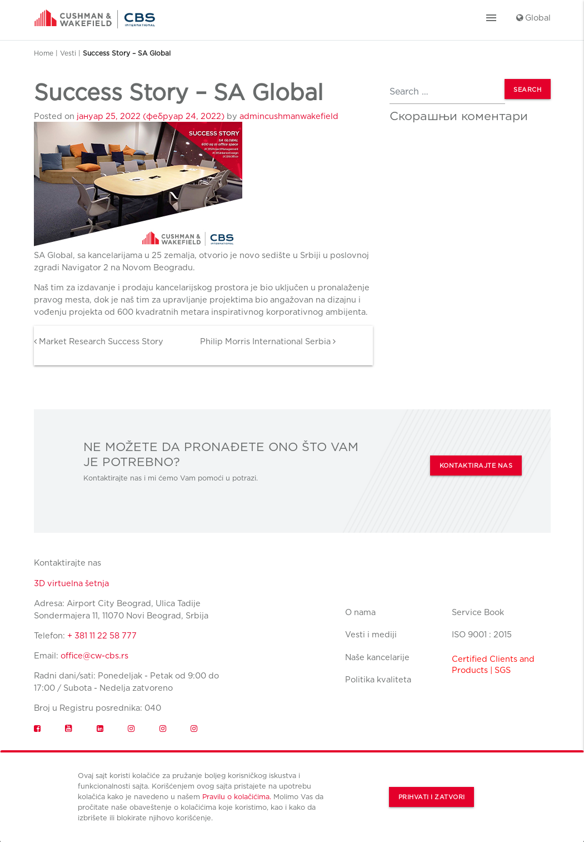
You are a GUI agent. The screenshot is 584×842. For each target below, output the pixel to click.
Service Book (478, 612)
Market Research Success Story (98, 341)
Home (43, 53)
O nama (360, 612)
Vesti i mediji (371, 634)
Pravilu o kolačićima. (236, 797)
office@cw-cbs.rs (94, 655)
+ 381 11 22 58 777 (102, 635)
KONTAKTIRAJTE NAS (476, 465)
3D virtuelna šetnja (71, 583)
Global (533, 17)
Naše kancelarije (377, 657)
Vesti (68, 53)
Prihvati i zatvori (431, 797)
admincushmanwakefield (288, 116)
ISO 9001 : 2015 (482, 634)
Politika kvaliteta (378, 679)
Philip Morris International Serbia (268, 341)
